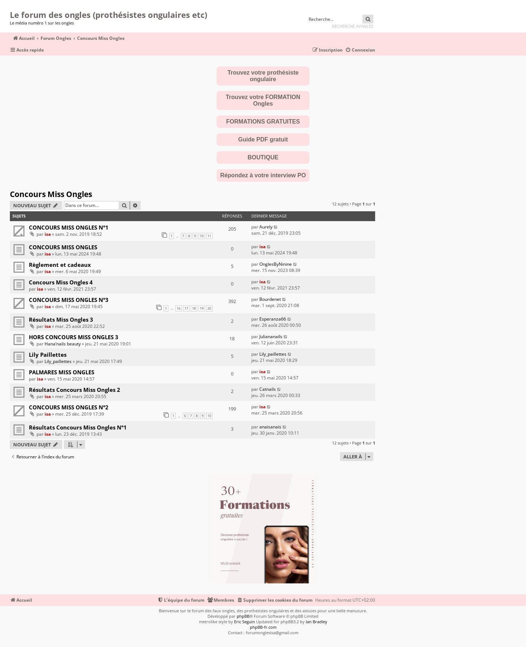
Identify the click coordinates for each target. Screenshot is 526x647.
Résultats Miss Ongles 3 (61, 319)
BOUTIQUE (263, 157)
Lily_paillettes (58, 361)
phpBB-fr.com (263, 627)
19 (201, 308)
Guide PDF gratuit (263, 139)
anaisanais (270, 427)
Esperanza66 (272, 319)
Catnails (267, 389)
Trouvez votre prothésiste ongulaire (263, 75)
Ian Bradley (316, 621)
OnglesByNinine (275, 264)
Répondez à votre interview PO (263, 175)
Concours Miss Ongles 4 (61, 282)
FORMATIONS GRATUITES (263, 121)
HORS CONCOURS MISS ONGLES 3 (73, 337)
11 (209, 236)
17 (186, 308)
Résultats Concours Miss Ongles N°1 (78, 427)
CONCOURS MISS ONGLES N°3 (68, 299)
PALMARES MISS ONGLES (61, 372)
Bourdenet (270, 299)
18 (194, 308)
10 (201, 236)
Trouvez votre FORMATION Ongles (263, 100)
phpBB (243, 616)
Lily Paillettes (47, 354)
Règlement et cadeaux (60, 264)
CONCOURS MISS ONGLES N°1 (68, 227)
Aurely (265, 227)
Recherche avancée (352, 26)
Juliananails (270, 336)
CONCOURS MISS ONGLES (63, 247)
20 (209, 308)
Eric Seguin (244, 621)
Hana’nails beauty (63, 344)
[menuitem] (360, 50)
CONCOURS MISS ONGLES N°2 (68, 407)
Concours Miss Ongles (51, 194)
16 (178, 308)
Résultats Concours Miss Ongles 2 (74, 389)
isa (48, 234)
